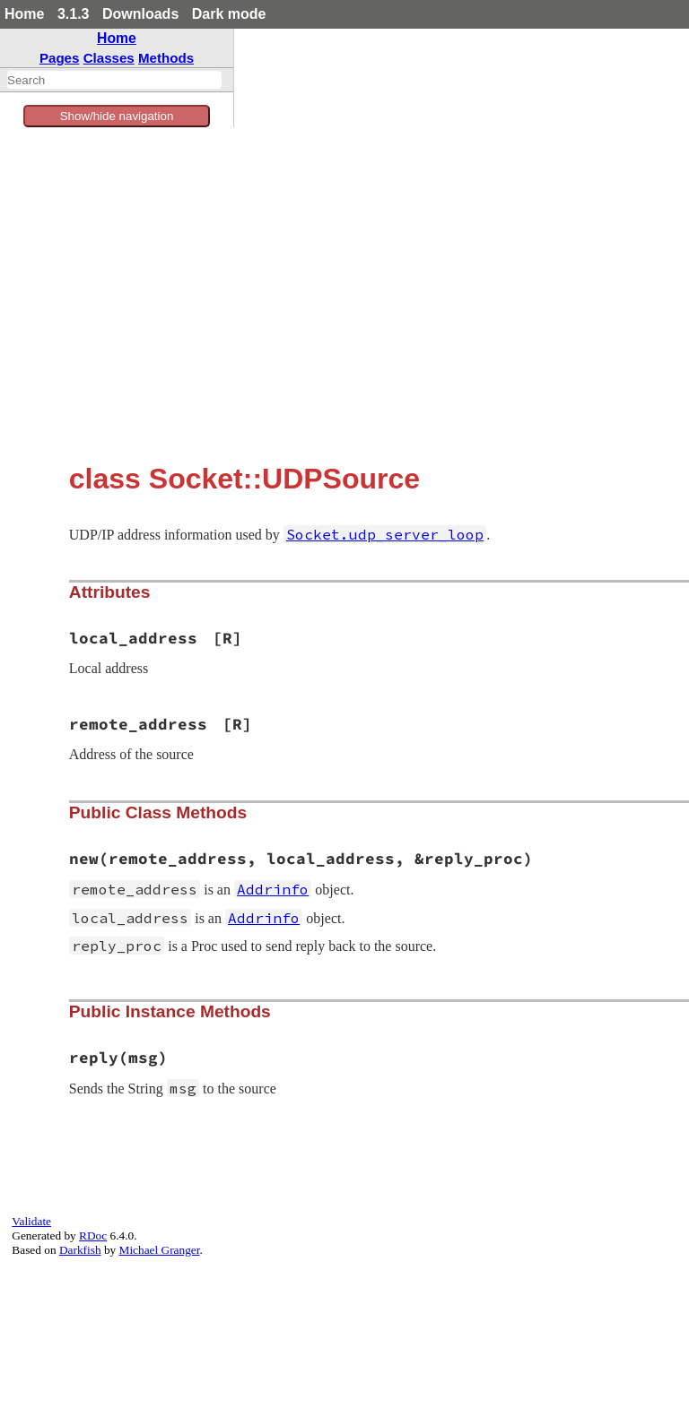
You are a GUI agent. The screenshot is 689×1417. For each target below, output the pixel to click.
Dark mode (229, 14)
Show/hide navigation (117, 116)
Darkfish (80, 1250)
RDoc (93, 1235)
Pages (59, 57)
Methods (166, 57)
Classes (109, 57)
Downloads (140, 14)
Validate (31, 1221)
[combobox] (114, 80)
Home (24, 14)
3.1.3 (73, 14)
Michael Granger (159, 1250)
